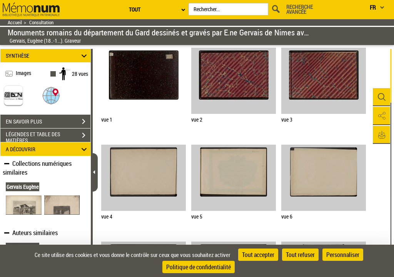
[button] (51, 95)
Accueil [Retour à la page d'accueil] (15, 22)
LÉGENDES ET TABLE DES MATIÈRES (48, 136)
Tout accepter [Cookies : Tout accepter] (258, 254)
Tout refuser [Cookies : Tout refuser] (300, 254)
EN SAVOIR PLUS (48, 121)
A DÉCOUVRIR (47, 149)
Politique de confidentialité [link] (198, 267)
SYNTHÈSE (47, 55)
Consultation (41, 22)
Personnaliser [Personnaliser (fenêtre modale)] (342, 254)
